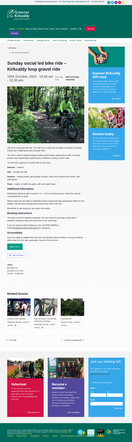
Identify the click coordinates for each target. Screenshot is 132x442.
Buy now (116, 98)
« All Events (11, 48)
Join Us (90, 29)
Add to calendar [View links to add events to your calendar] (17, 255)
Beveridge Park (12, 268)
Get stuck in (33, 412)
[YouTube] (123, 2)
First (92, 392)
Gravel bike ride (66, 319)
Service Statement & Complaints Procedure (76, 436)
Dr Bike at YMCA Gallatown (16, 319)
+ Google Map (18, 273)
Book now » (15, 246)
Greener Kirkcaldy (18, 14)
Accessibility (34, 436)
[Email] (108, 2)
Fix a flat (12, 340)
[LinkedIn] (112, 2)
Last (108, 392)
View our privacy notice (100, 374)
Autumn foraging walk (73, 340)
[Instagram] (119, 2)
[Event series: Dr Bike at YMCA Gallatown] (15, 325)
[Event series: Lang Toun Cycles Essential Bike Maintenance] (42, 327)
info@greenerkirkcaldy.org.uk (47, 1)
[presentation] (19, 307)
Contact (46, 436)
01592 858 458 (98, 1)
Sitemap (10, 436)
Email (93, 400)
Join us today (73, 412)
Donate (14, 33)
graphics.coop (27, 434)
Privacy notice (22, 436)
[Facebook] (116, 2)
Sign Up (118, 408)
